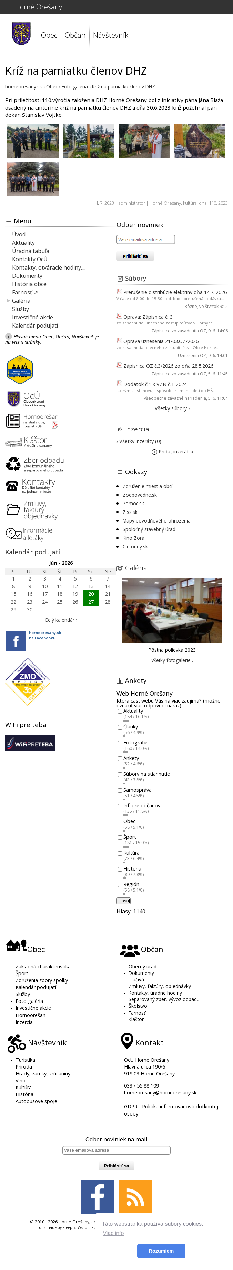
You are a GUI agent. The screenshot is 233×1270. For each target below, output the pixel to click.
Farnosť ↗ (25, 292)
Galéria (21, 300)
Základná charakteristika (43, 966)
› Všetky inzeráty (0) (138, 441)
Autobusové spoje (36, 1101)
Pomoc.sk (133, 503)
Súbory (135, 278)
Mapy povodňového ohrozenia (157, 520)
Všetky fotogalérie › (172, 660)
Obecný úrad (142, 966)
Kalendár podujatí (35, 325)
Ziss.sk (130, 512)
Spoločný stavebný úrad (149, 529)
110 (212, 203)
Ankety (131, 758)
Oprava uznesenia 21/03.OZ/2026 (161, 341)
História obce (29, 284)
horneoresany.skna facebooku (45, 635)
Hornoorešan (30, 1015)
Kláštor (136, 1019)
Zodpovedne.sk (140, 494)
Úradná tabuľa (30, 251)
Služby (20, 309)
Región (131, 884)
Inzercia (137, 428)
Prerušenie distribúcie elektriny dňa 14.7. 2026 (175, 292)
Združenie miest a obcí (147, 486)
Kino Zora (133, 538)
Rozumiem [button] (161, 1251)
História (132, 868)
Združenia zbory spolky (42, 980)
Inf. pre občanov (141, 805)
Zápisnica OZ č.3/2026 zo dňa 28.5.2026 (168, 366)
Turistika (25, 1059)
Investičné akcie (32, 317)
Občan (75, 35)
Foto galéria (29, 1001)
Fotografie (135, 742)
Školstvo (138, 1006)
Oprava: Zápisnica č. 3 (148, 316)
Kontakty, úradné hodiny (155, 992)
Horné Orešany (38, 6)
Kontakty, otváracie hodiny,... (48, 267)
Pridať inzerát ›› (172, 451)
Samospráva (137, 790)
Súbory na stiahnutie (146, 774)
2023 (223, 203)
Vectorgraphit (89, 1227)
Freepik (69, 1227)
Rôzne (191, 306)
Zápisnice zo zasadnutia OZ (178, 331)
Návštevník (110, 35)
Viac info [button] (113, 1233)
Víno (21, 1080)
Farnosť (137, 1012)
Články (130, 726)
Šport (129, 837)
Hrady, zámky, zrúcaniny (43, 1073)
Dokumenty (27, 276)
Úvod (19, 234)
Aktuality (23, 242)
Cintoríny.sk (135, 546)
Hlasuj (123, 900)
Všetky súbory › (172, 408)
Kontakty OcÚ (30, 259)
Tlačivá (136, 979)
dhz (203, 203)
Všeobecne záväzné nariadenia (175, 398)
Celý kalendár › (61, 620)
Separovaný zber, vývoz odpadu (164, 999)
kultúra (190, 203)
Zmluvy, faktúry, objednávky (160, 986)
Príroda (24, 1066)
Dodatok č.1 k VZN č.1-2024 (155, 384)
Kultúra (131, 852)
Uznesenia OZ (192, 355)
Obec (49, 35)
